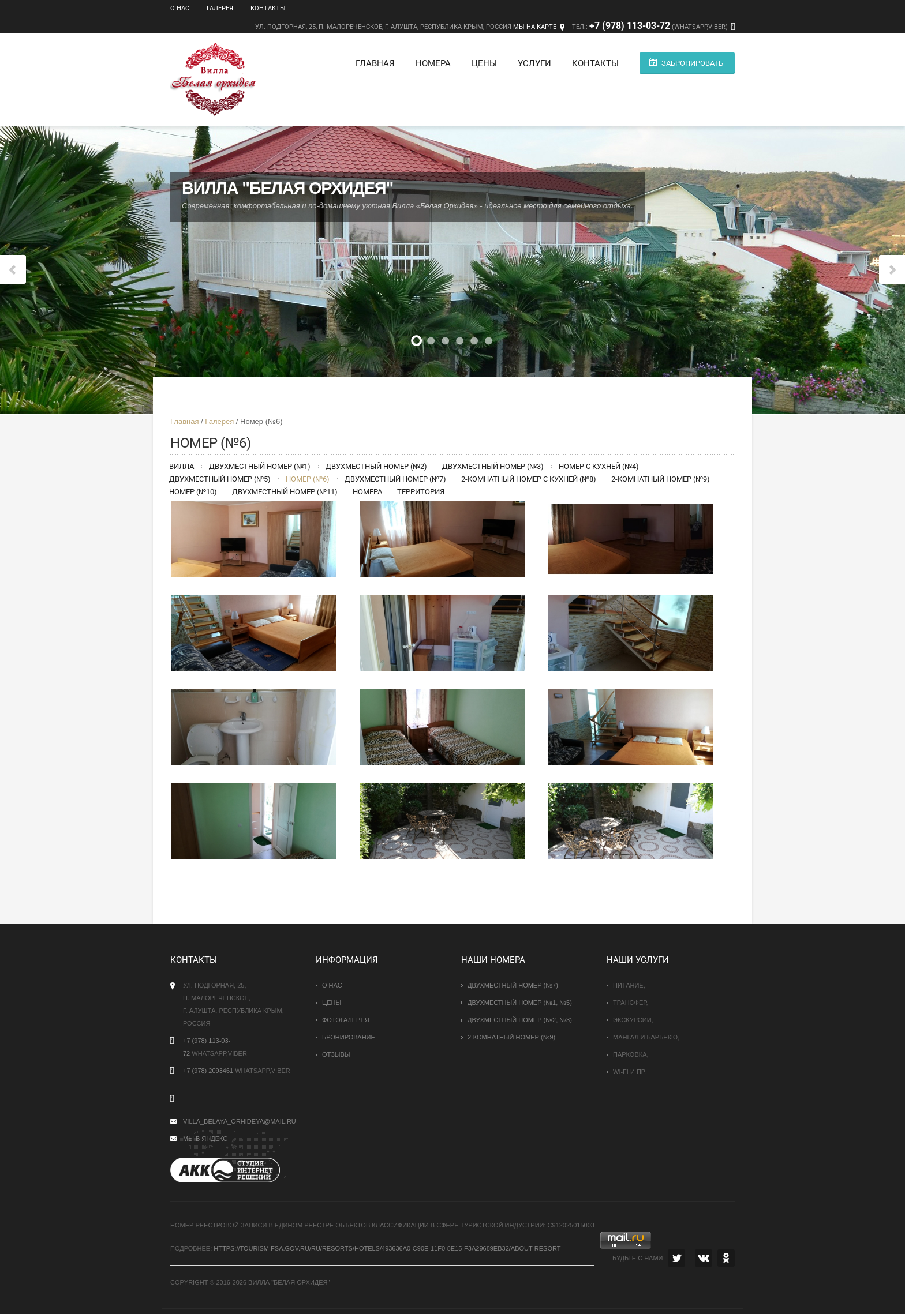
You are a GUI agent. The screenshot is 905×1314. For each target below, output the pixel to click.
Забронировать (692, 63)
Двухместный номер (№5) (220, 479)
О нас (179, 8)
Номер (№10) (193, 491)
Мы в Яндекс (205, 1138)
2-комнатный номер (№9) (660, 479)
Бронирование (348, 1037)
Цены (484, 63)
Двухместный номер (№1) (260, 466)
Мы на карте (534, 27)
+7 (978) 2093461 (208, 1070)
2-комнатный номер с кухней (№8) (528, 479)
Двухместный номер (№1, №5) (520, 1002)
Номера (433, 63)
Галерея (220, 8)
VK (703, 1258)
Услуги (534, 63)
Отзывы (336, 1054)
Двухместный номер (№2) (376, 466)
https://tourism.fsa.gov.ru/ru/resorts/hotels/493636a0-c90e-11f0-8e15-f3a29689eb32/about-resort (387, 1248)
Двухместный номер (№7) (395, 479)
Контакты (268, 8)
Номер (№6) (308, 479)
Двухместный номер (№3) (493, 466)
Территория (420, 491)
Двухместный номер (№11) (285, 491)
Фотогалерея (345, 1019)
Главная (375, 63)
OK (726, 1258)
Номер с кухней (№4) (599, 466)
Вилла (181, 466)
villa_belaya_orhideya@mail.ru (239, 1121)
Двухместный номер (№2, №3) (520, 1019)
